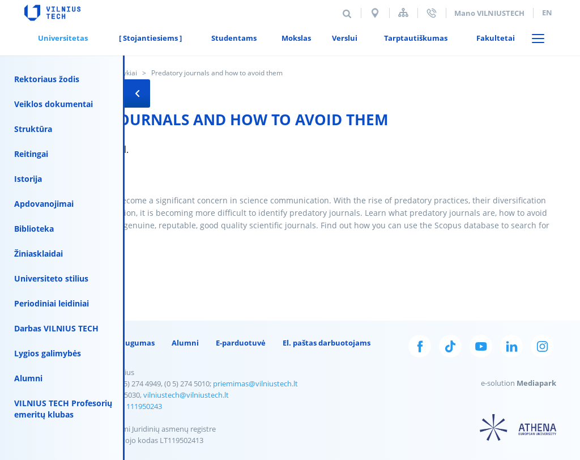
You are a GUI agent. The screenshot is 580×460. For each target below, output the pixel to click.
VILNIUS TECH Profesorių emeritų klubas (63, 409)
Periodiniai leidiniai (51, 303)
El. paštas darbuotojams (326, 343)
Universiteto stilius (51, 278)
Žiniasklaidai (38, 253)
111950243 (144, 406)
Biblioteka (34, 228)
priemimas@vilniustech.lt (255, 383)
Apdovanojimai (44, 203)
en (547, 12)
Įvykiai (127, 73)
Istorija (28, 178)
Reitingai (31, 153)
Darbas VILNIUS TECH (56, 328)
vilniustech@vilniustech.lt (186, 395)
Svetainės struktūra (403, 13)
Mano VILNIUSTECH (489, 13)
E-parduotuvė (241, 343)
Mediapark (536, 383)
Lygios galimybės (47, 353)
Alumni (28, 378)
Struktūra (33, 128)
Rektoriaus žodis (46, 79)
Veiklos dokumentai (53, 104)
